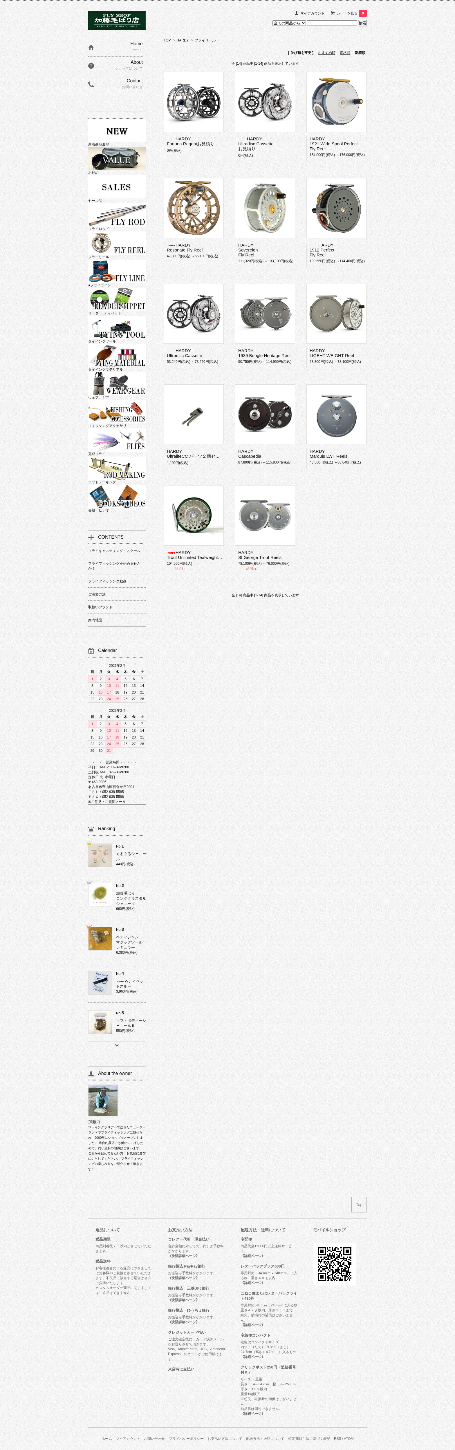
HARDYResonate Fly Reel (185, 247)
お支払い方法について (224, 1439)
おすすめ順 (326, 53)
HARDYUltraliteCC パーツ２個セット (195, 454)
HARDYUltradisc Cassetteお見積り (256, 143)
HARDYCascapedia (249, 454)
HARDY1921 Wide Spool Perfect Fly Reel (334, 143)
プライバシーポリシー (186, 1439)
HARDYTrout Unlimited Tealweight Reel (197, 555)
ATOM (349, 1439)
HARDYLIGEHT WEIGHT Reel (332, 353)
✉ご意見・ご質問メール (107, 802)
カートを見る (352, 13)
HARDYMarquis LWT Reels (328, 454)
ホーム (107, 1439)
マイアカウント (312, 13)
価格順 (345, 53)
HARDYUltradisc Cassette (184, 353)
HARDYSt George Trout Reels (259, 555)
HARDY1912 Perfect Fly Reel (322, 249)
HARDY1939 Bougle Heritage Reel (264, 353)
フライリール (205, 40)
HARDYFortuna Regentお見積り (190, 141)
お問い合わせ (154, 1439)
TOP (167, 40)
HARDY (183, 40)
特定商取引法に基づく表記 (309, 1439)
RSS (337, 1439)
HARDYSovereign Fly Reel (248, 249)
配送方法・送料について (265, 1439)
